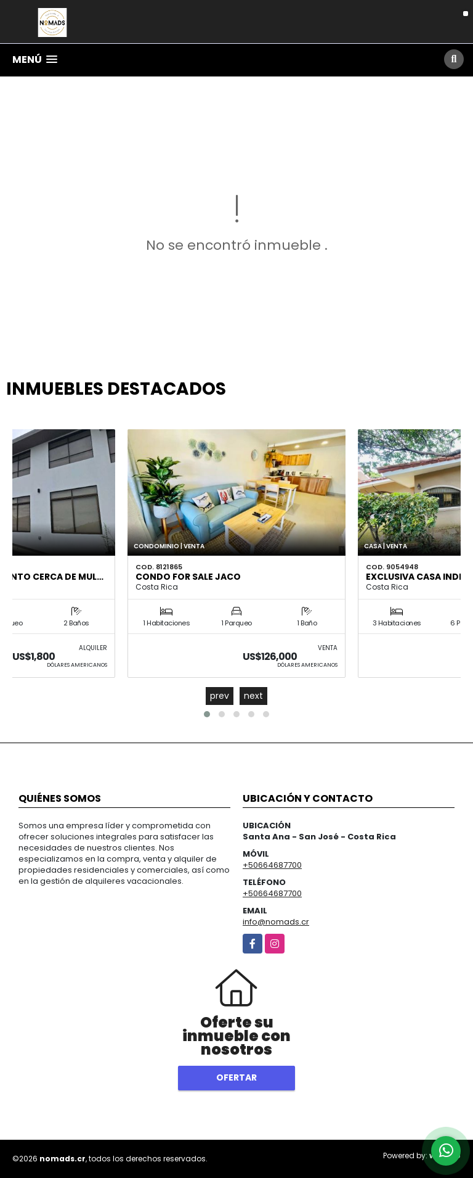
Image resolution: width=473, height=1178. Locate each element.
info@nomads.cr (276, 922)
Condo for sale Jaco (188, 576)
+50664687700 (272, 865)
